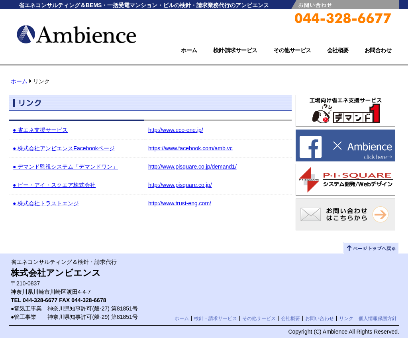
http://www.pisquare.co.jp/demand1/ (192, 166)
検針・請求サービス (215, 318)
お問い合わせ (319, 318)
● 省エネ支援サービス (40, 130)
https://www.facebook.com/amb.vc (190, 148)
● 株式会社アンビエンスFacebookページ (64, 148)
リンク (346, 318)
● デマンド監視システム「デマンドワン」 (65, 166)
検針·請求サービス (235, 50)
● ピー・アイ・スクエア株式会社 (54, 185)
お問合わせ (378, 50)
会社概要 (338, 50)
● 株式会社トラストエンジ (46, 203)
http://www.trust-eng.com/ (179, 203)
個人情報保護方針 (378, 318)
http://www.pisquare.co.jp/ (180, 185)
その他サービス (292, 50)
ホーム (189, 50)
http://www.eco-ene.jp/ (175, 130)
